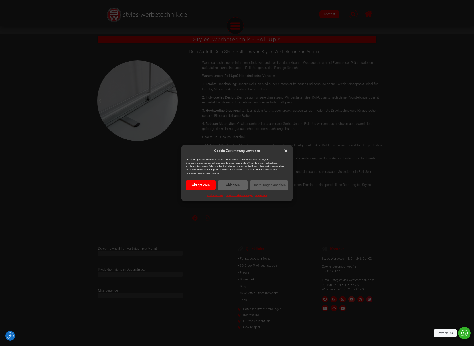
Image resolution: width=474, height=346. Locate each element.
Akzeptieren (201, 185)
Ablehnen (233, 185)
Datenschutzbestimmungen (239, 195)
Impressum (261, 195)
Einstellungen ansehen (269, 185)
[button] (286, 151)
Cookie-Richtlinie (215, 195)
